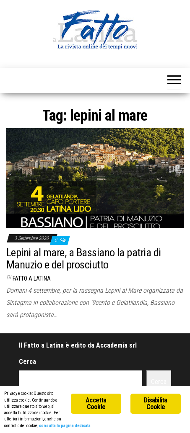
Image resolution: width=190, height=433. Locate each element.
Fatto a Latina (32, 278)
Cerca (27, 362)
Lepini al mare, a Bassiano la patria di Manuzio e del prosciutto (83, 258)
